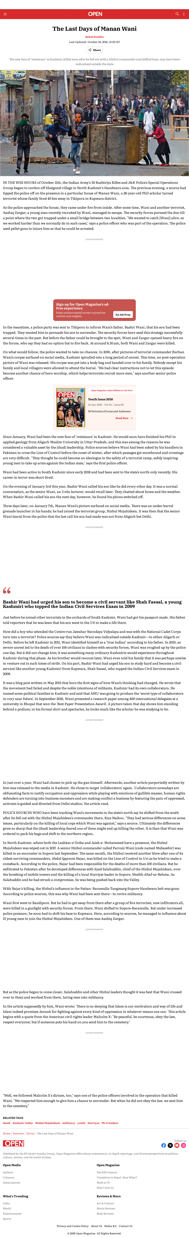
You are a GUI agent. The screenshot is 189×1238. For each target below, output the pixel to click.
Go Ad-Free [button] (123, 314)
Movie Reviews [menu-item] (106, 1208)
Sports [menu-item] (7, 1218)
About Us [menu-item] (96, 1226)
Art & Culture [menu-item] (105, 1203)
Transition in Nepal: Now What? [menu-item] (117, 1177)
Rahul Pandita (94, 37)
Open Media (12, 1165)
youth (81, 1123)
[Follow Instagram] (183, 1145)
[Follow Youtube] (176, 1145)
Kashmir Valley (23, 1123)
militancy (68, 1123)
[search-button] (177, 14)
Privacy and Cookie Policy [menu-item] (73, 1226)
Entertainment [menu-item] (12, 1213)
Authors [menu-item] (8, 1172)
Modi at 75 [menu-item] (103, 1182)
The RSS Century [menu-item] (107, 1172)
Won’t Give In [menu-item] (105, 1187)
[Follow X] (170, 1145)
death (6, 1123)
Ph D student (110, 1123)
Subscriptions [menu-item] (11, 1182)
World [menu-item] (7, 1208)
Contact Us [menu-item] (125, 1226)
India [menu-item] (6, 1203)
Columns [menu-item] (8, 1177)
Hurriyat (93, 1123)
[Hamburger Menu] (5, 14)
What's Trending (15, 1196)
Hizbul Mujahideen (47, 1123)
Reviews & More (109, 1196)
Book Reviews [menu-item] (105, 1213)
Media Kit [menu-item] (110, 1226)
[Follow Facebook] (163, 1145)
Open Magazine (108, 1165)
